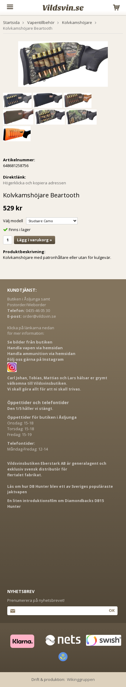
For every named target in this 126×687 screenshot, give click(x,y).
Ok (111, 610)
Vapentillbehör (41, 22)
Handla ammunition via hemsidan (41, 353)
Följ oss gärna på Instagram (35, 359)
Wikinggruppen (81, 679)
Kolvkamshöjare (77, 22)
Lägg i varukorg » (34, 240)
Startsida (11, 22)
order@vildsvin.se (39, 316)
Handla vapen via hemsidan (35, 347)
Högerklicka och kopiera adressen (34, 183)
